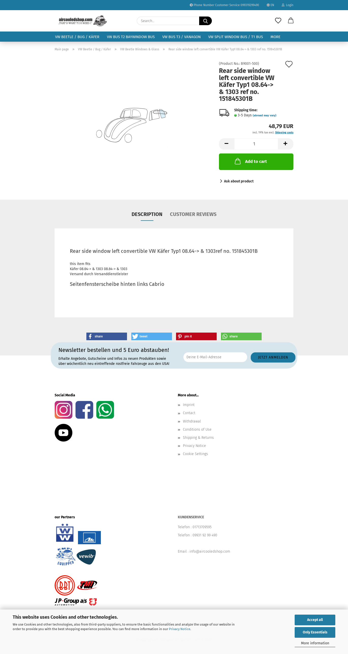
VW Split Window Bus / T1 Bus (235, 37)
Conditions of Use (197, 429)
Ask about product (239, 181)
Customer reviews (193, 214)
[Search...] (205, 21)
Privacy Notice (179, 629)
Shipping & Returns (198, 437)
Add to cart (250, 161)
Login (287, 5)
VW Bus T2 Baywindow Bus (131, 37)
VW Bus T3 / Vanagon (181, 37)
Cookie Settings (195, 454)
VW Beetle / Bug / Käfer (77, 37)
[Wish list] (278, 21)
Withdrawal (192, 421)
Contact (189, 413)
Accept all (315, 620)
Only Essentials (315, 632)
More (275, 37)
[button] (290, 21)
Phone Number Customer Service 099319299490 (224, 5)
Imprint (189, 405)
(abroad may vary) (264, 115)
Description (147, 214)
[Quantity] (256, 144)
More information (315, 643)
